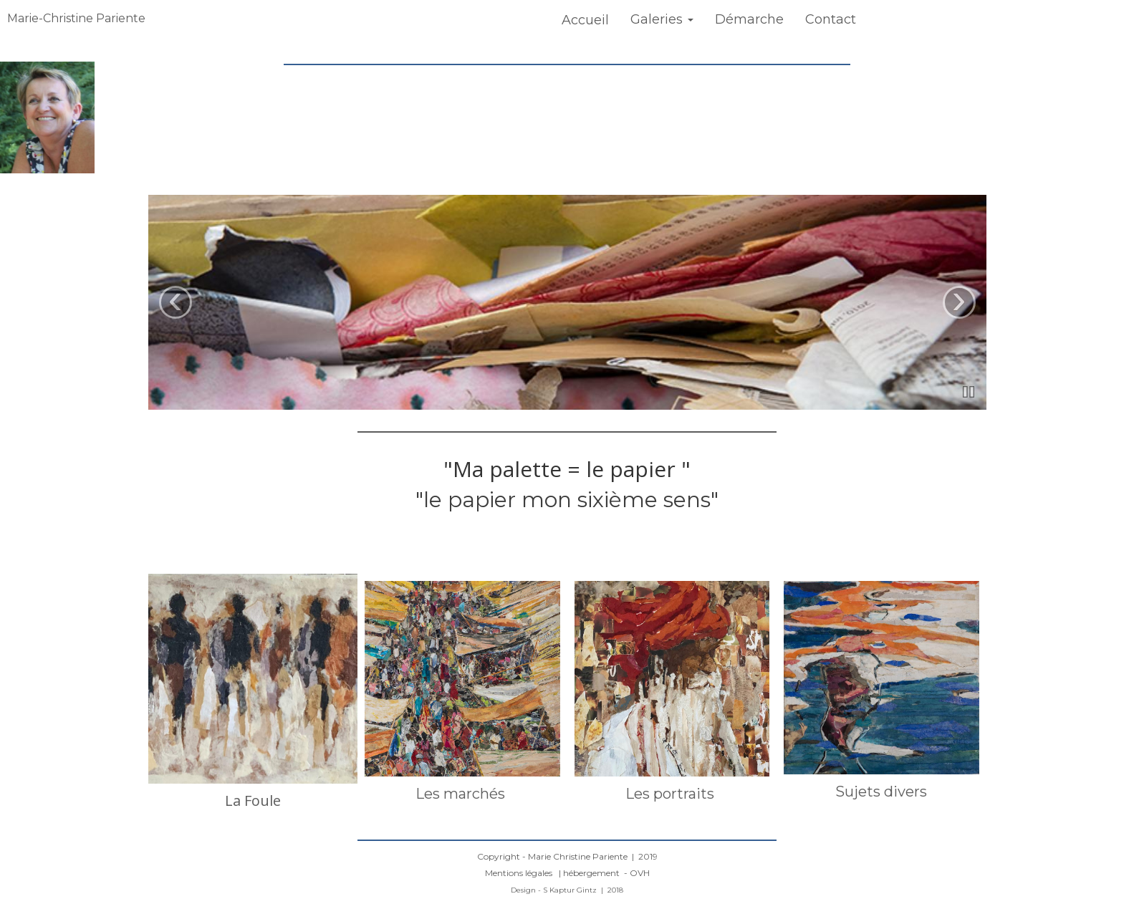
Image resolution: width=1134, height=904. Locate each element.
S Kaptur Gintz (571, 890)
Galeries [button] (661, 19)
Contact (830, 19)
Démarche (749, 19)
